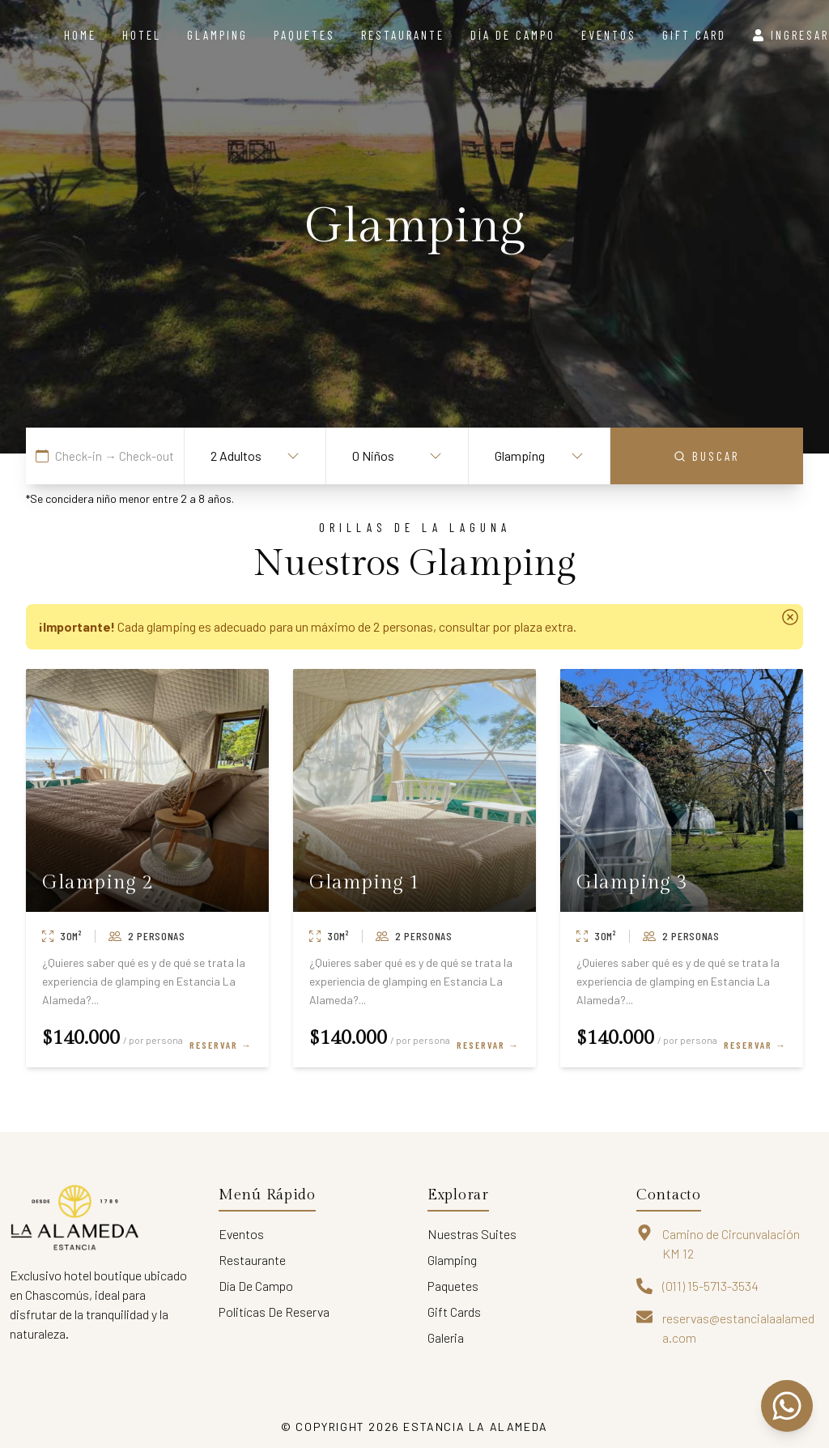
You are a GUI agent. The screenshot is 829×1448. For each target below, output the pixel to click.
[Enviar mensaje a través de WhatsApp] (787, 1406)
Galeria (445, 1337)
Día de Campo (256, 1285)
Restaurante (402, 35)
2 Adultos (255, 455)
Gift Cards (454, 1311)
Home (80, 35)
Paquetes (304, 35)
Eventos (608, 35)
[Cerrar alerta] (790, 617)
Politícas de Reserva (274, 1311)
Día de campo (512, 35)
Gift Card (694, 35)
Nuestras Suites (472, 1233)
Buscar (706, 456)
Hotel (141, 35)
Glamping (217, 35)
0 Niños (396, 455)
